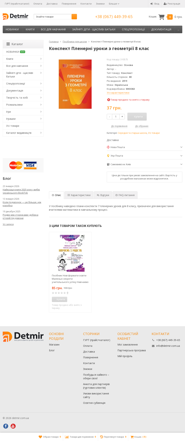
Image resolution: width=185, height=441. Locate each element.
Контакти (86, 3)
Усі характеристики (118, 92)
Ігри (8, 111)
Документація (161, 29)
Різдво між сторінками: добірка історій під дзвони (20, 216)
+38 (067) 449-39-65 (114, 16)
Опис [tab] (56, 195)
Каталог (15, 44)
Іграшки (11, 118)
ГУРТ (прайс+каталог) (17, 3)
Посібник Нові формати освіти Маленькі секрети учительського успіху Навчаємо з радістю (70, 279)
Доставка (51, 3)
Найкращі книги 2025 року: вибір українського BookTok (21, 191)
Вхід (154, 3)
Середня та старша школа (132, 132)
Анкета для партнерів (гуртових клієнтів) (96, 385)
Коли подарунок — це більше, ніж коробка (22, 204)
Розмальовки (14, 104)
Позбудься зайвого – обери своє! (96, 376)
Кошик (165, 17)
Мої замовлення (127, 344)
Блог (52, 350)
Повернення (69, 3)
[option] (70, 272)
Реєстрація (172, 3)
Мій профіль (124, 356)
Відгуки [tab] (103, 195)
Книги (30, 29)
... (178, 29)
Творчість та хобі (17, 97)
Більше (114, 3)
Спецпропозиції (133, 29)
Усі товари (154, 132)
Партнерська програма (131, 350)
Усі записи (8, 224)
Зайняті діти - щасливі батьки (93, 29)
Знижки (100, 3)
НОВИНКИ (12, 29)
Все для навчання (53, 29)
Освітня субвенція (94, 403)
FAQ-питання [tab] (125, 195)
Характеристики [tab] (79, 195)
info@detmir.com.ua (168, 345)
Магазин (54, 344)
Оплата (37, 3)
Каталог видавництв (18, 132)
